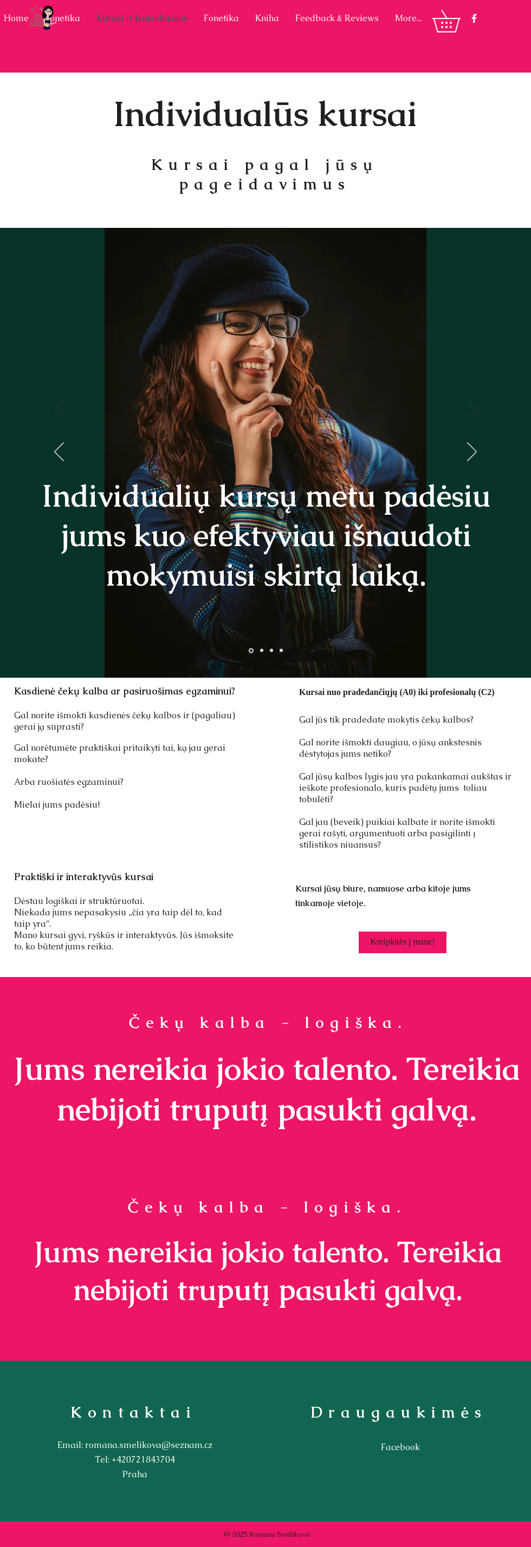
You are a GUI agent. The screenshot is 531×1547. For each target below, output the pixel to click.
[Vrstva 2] (261, 650)
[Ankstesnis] (58, 410)
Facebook (400, 1447)
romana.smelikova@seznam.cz (148, 1445)
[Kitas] (472, 410)
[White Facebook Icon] (474, 18)
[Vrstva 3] (271, 650)
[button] (457, 21)
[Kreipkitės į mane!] (402, 942)
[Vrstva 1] (251, 650)
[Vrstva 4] (281, 650)
